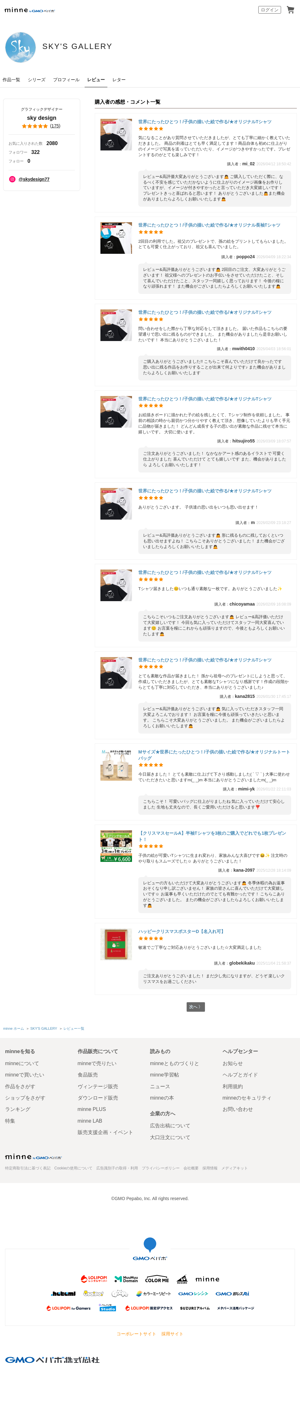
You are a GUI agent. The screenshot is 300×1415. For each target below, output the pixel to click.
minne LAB (90, 1121)
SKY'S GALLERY (99, 47)
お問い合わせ (238, 1109)
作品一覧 (11, 79)
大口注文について (170, 1137)
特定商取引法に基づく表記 (28, 1168)
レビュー (96, 79)
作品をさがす (20, 1086)
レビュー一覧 (73, 1029)
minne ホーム (13, 1029)
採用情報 (210, 1168)
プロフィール (66, 79)
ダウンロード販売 (98, 1098)
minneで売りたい (97, 1063)
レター (119, 79)
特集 (10, 1121)
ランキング (17, 1109)
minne (33, 1156)
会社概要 (191, 1168)
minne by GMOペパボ (29, 10)
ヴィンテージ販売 (98, 1086)
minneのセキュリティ (247, 1098)
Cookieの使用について (73, 1168)
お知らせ (233, 1063)
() (41, 126)
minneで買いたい (24, 1074)
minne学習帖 (164, 1074)
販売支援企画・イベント (105, 1132)
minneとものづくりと (174, 1063)
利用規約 (233, 1086)
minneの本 (162, 1098)
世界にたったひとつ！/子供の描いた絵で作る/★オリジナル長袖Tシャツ (209, 225)
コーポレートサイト (136, 1333)
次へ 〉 (195, 1007)
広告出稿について (170, 1125)
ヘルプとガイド (240, 1074)
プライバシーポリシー (161, 1168)
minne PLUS (92, 1109)
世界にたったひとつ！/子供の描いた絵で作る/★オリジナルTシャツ (205, 121)
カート (290, 10)
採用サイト (172, 1333)
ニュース (160, 1086)
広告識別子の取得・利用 (117, 1168)
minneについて (22, 1063)
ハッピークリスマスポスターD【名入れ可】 (181, 931)
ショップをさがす (25, 1098)
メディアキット (234, 1168)
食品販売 (88, 1074)
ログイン (270, 9)
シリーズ (36, 79)
